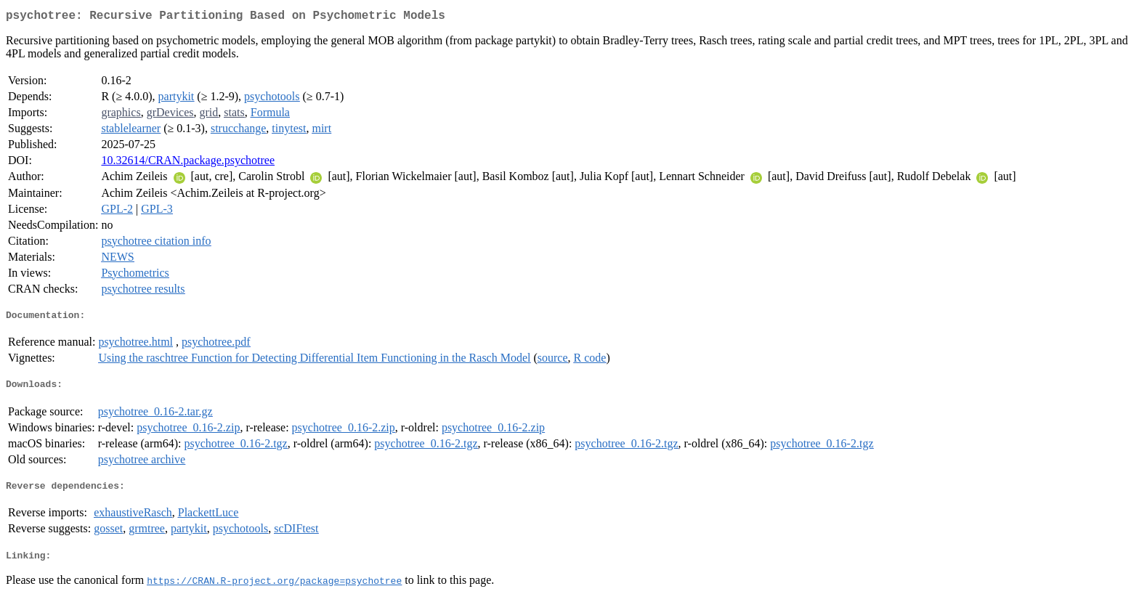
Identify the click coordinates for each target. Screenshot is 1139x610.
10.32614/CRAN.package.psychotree (188, 163)
